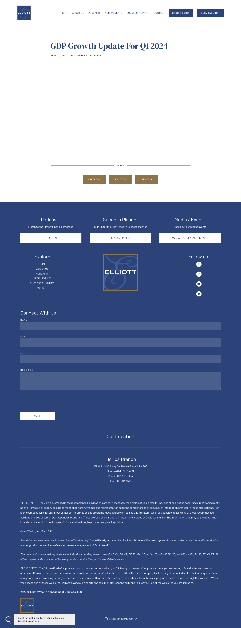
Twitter (120, 179)
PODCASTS (94, 12)
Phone (25, 353)
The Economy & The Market (86, 56)
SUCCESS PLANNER (138, 12)
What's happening (190, 238)
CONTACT (159, 12)
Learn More (120, 238)
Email (24, 336)
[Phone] (120, 359)
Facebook (94, 179)
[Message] (120, 381)
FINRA (126, 540)
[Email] (120, 342)
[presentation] (46, 401)
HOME (64, 12)
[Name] (120, 326)
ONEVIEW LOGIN (210, 12)
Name (24, 320)
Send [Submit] (37, 416)
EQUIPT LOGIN (181, 12)
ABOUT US (78, 12)
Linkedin (146, 179)
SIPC (134, 540)
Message (26, 370)
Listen (50, 238)
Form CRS (47, 531)
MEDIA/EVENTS (114, 12)
